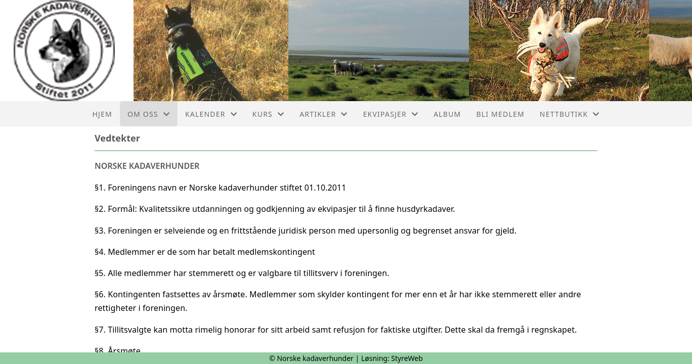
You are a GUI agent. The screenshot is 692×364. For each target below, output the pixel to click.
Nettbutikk (570, 114)
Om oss (148, 114)
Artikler (323, 114)
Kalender (211, 114)
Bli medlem (500, 114)
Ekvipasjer (391, 114)
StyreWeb (407, 358)
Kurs (268, 114)
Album (447, 114)
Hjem (102, 114)
